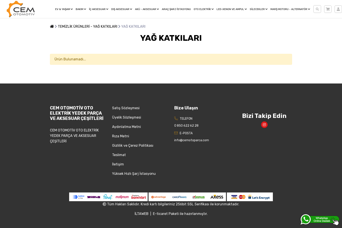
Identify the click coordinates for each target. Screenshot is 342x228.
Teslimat (119, 155)
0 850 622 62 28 (186, 126)
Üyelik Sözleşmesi (126, 117)
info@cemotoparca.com (191, 140)
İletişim (118, 164)
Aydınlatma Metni (126, 127)
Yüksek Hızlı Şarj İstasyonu (134, 174)
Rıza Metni (120, 136)
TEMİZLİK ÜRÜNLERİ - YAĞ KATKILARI (87, 26)
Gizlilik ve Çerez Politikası (132, 145)
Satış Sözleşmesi (126, 108)
